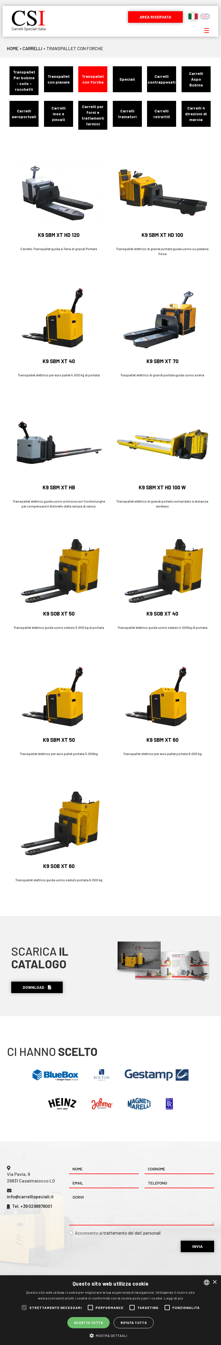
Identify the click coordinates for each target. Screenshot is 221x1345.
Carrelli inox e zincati (59, 113)
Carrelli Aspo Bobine (196, 79)
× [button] (214, 1282)
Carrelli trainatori (127, 113)
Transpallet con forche (93, 79)
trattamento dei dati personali (132, 1232)
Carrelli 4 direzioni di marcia (196, 113)
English (205, 16)
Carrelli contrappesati (162, 79)
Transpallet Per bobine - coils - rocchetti (24, 80)
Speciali (127, 79)
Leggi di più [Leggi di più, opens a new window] (173, 1298)
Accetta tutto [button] (88, 1323)
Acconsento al (115, 1232)
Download (37, 987)
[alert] (110, 1310)
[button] (110, 1335)
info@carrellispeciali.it (30, 1196)
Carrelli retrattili (161, 113)
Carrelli (32, 48)
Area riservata (155, 16)
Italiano (193, 16)
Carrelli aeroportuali (24, 113)
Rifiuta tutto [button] (134, 1323)
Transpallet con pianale (58, 79)
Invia (197, 1246)
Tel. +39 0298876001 (32, 1206)
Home (12, 48)
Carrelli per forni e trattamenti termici (93, 115)
